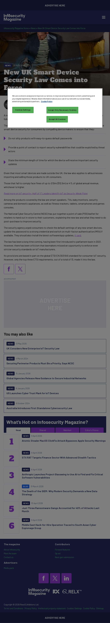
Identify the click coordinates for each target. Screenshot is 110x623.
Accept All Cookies (57, 119)
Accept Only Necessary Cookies (62, 110)
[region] (55, 108)
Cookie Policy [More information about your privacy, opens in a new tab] (46, 101)
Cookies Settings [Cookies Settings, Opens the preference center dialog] (23, 110)
